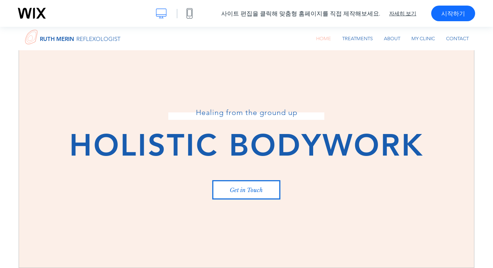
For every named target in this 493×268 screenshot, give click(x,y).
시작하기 (453, 13)
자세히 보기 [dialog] (402, 13)
